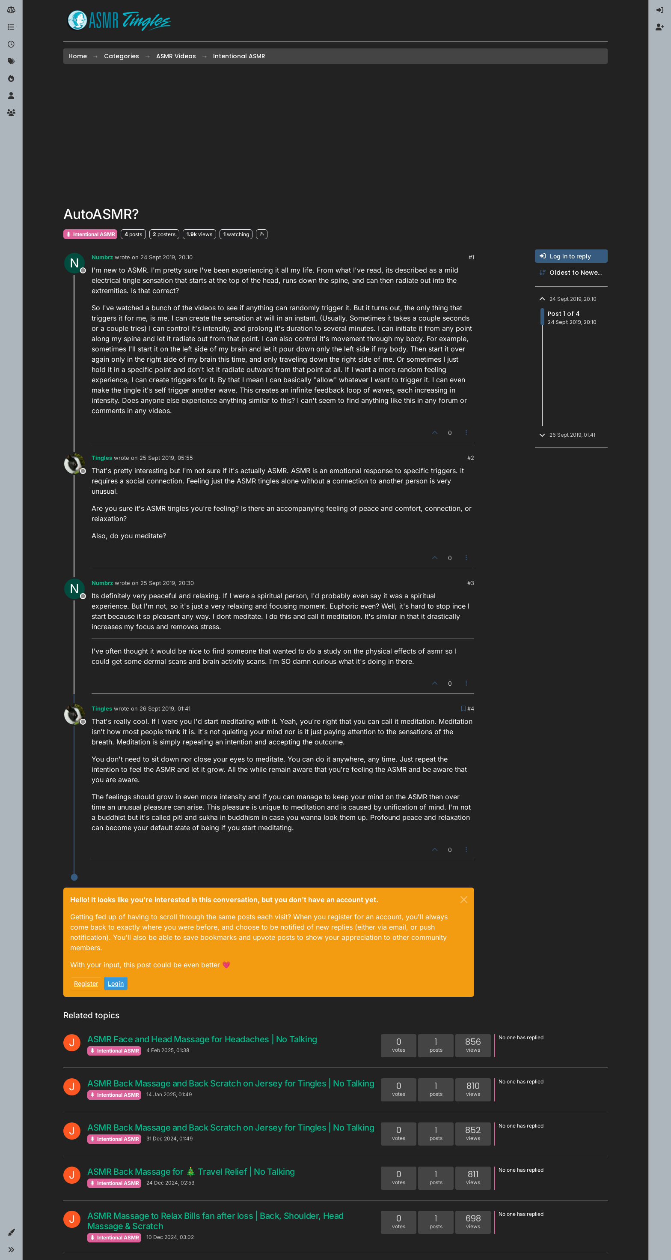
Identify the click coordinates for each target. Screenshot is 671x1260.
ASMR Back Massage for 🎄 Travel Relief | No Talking (191, 1172)
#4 (470, 708)
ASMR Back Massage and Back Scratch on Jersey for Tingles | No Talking (230, 1083)
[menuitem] (660, 10)
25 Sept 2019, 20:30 (167, 582)
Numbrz (102, 257)
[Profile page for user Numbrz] (74, 263)
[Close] (464, 900)
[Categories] (11, 27)
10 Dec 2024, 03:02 (170, 1237)
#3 (470, 582)
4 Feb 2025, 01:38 (167, 1050)
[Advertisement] (335, 135)
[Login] (660, 10)
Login (116, 983)
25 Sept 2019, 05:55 (166, 457)
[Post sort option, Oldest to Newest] (571, 272)
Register (86, 983)
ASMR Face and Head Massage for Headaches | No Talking (202, 1039)
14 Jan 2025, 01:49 (169, 1094)
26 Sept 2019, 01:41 (165, 708)
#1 (471, 257)
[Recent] (11, 44)
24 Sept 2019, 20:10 (166, 257)
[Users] (11, 96)
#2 (470, 457)
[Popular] (11, 79)
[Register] (660, 27)
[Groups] (11, 113)
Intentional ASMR (90, 234)
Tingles (102, 457)
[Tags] (11, 62)
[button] (11, 1232)
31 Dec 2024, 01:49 (169, 1138)
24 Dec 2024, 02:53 (170, 1182)
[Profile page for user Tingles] (74, 463)
